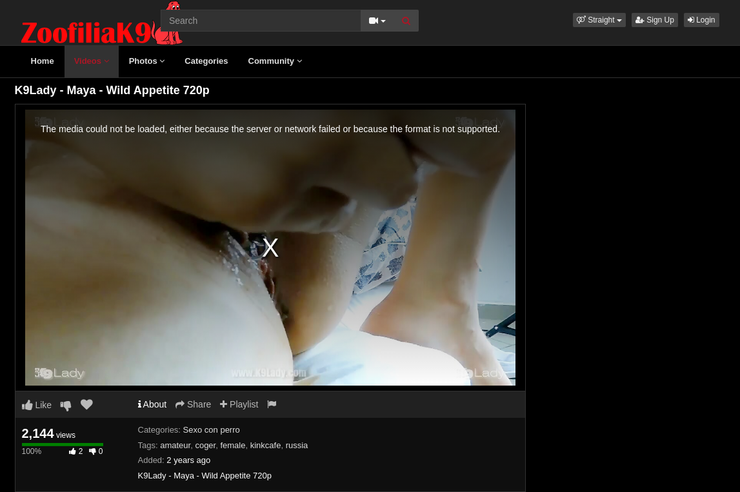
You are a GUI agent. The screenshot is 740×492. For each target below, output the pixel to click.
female (232, 445)
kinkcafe (265, 445)
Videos (91, 61)
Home (42, 61)
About (152, 404)
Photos (147, 61)
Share (193, 404)
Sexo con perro (211, 430)
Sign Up (654, 20)
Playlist (239, 404)
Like (37, 405)
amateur (175, 445)
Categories (206, 61)
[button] (599, 20)
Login (701, 20)
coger (205, 445)
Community (275, 61)
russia (297, 445)
